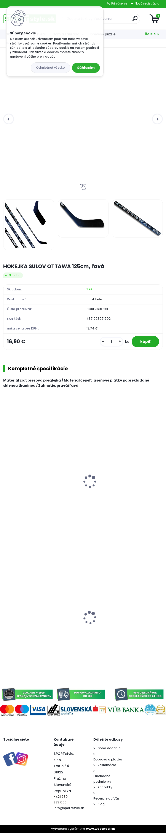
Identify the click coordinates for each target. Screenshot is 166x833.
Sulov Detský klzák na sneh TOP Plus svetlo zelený (124, 486)
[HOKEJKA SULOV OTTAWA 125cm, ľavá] (28, 224)
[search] (134, 20)
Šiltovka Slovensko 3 (104, 628)
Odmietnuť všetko (50, 67)
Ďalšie (150, 34)
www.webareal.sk (100, 829)
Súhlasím (86, 67)
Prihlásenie (119, 3)
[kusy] (111, 342)
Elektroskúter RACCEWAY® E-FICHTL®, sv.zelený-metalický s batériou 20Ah (36, 634)
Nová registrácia (147, 3)
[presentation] (8, 119)
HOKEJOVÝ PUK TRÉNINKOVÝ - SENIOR (37, 492)
